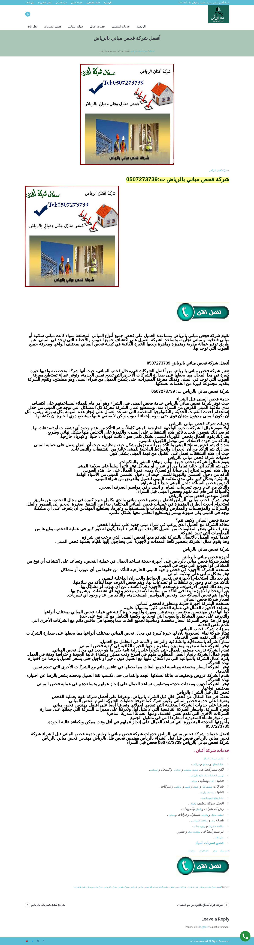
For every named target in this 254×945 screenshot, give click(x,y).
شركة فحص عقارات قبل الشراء (171, 887)
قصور (187, 786)
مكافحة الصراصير (199, 820)
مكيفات (188, 769)
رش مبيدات (199, 826)
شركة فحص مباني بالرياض (142, 887)
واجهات (204, 814)
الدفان (198, 809)
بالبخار (193, 803)
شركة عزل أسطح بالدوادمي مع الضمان (200, 905)
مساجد (193, 781)
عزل (221, 764)
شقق (195, 786)
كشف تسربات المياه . (213, 758)
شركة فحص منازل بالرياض (116, 887)
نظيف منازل (217, 814)
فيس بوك (224, 850)
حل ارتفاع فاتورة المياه (212, 798)
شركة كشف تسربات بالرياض (48, 905)
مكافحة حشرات (215, 826)
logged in (204, 926)
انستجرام (203, 850)
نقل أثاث (219, 837)
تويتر (215, 850)
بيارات (203, 792)
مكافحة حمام (194, 831)
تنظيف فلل (207, 786)
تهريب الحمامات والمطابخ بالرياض (207, 775)
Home (152, 51)
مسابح (206, 764)
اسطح (215, 764)
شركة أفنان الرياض (138, 51)
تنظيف (195, 769)
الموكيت (154, 769)
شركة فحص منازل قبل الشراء (88, 887)
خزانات (196, 764)
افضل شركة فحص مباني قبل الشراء (204, 887)
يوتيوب (191, 850)
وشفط (210, 792)
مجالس (177, 786)
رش (213, 820)
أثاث (211, 781)
